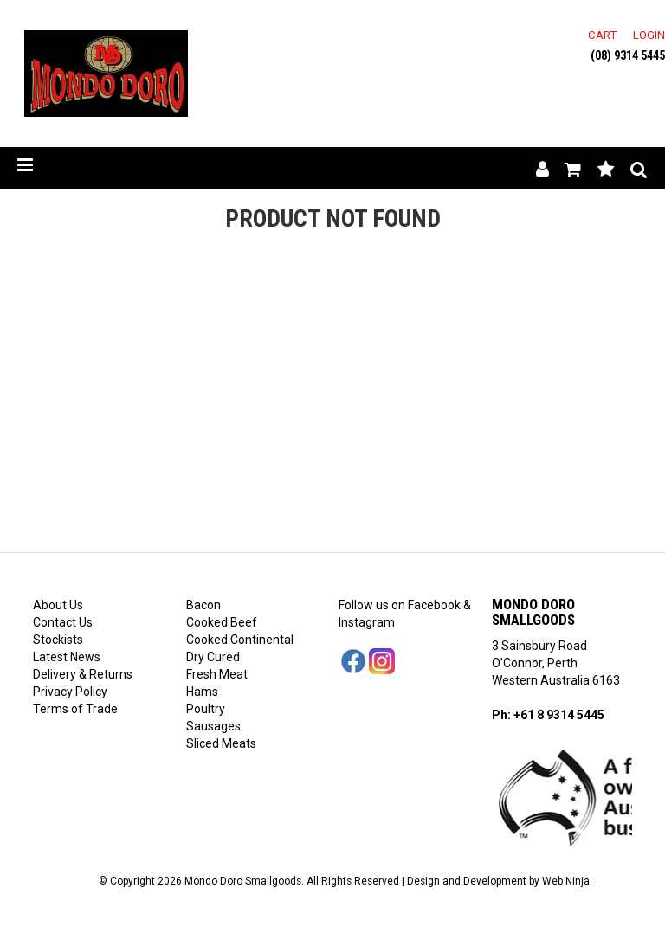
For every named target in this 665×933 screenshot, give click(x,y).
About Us (58, 605)
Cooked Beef (221, 622)
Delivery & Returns (82, 674)
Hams (202, 691)
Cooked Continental (240, 640)
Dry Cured (213, 657)
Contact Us (63, 622)
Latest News (66, 657)
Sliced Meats (221, 743)
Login (649, 35)
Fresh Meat (217, 674)
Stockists (58, 640)
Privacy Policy (70, 691)
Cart (602, 35)
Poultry (205, 709)
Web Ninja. (567, 881)
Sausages (213, 726)
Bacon (203, 605)
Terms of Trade (75, 709)
